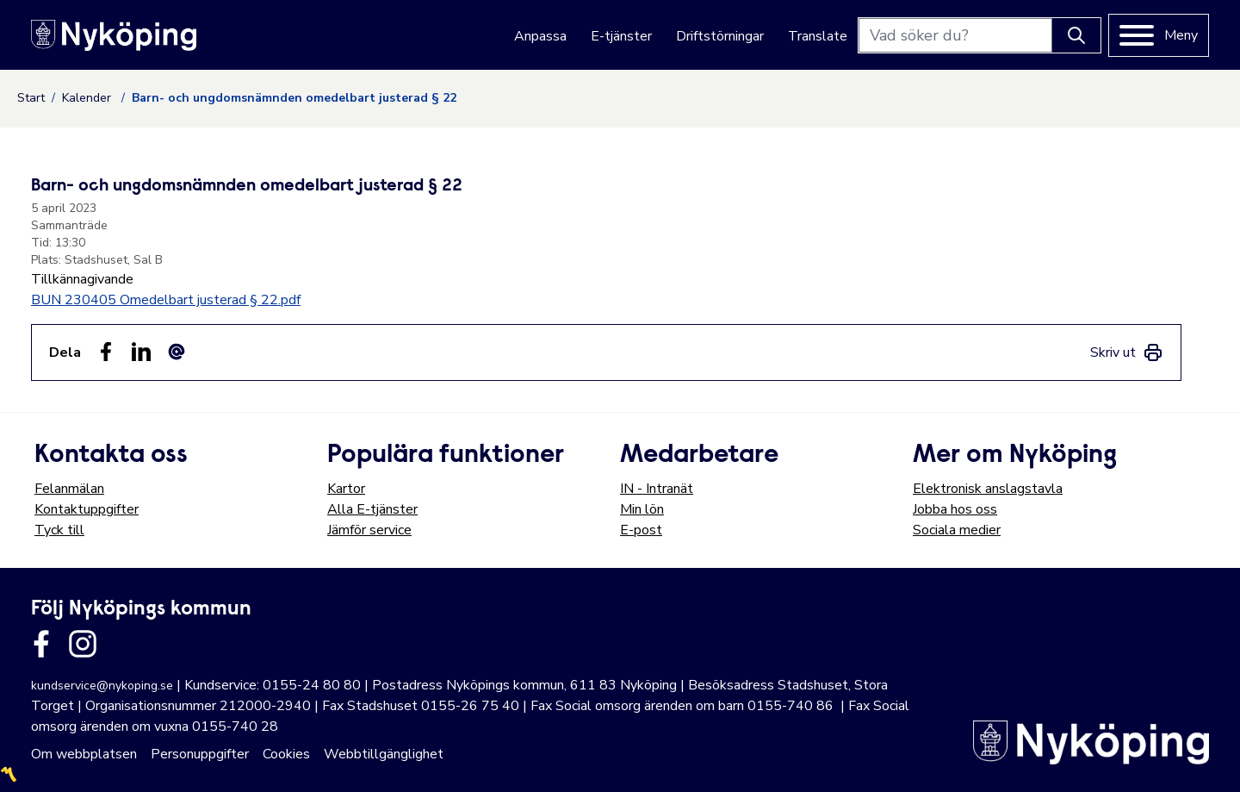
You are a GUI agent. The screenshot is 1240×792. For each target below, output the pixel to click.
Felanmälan (69, 488)
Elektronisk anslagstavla (988, 488)
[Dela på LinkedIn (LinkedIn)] (141, 351)
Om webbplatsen (84, 754)
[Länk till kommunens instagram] (82, 644)
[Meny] (1158, 35)
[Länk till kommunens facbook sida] (41, 644)
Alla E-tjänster (372, 509)
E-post (641, 530)
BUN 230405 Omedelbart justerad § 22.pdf (166, 299)
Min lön (642, 509)
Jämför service (369, 530)
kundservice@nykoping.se (102, 685)
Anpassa (540, 36)
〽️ (8, 774)
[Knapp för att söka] (1076, 35)
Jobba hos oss (955, 509)
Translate (817, 36)
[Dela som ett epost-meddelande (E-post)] (176, 351)
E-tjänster (621, 36)
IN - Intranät (656, 488)
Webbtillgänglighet (383, 754)
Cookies (286, 754)
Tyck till (59, 530)
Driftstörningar (720, 36)
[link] (1126, 352)
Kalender (88, 98)
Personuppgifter (200, 754)
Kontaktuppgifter (86, 509)
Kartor (346, 488)
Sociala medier (957, 530)
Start (31, 98)
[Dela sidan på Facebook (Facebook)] (106, 351)
